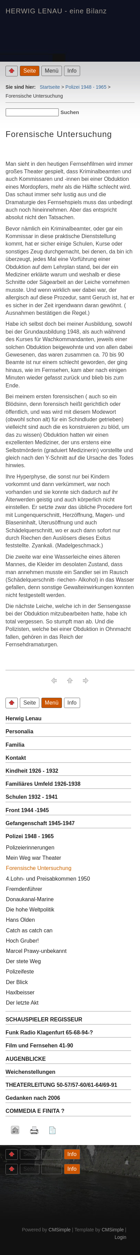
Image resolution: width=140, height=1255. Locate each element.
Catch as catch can (29, 930)
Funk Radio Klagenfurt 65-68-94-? (49, 1032)
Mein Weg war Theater (33, 858)
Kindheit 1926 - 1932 (31, 771)
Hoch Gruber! (22, 941)
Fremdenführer (24, 889)
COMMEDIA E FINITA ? (34, 1111)
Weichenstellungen (30, 1072)
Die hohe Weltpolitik (30, 909)
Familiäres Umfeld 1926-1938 (42, 784)
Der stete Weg (23, 961)
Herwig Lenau (23, 718)
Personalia (19, 731)
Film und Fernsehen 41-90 (39, 1045)
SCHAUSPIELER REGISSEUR (43, 1019)
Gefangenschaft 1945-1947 (40, 823)
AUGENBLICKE (25, 1059)
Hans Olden (20, 920)
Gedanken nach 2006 (32, 1098)
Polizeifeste (20, 971)
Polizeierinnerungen (30, 847)
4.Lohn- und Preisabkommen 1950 (48, 879)
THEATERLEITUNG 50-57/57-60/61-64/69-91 (61, 1085)
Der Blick (17, 982)
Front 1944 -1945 (27, 810)
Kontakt (15, 758)
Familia (14, 745)
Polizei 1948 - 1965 (85, 87)
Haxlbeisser (20, 992)
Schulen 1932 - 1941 (31, 797)
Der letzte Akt (22, 1003)
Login (120, 1237)
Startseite (50, 87)
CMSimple (60, 1229)
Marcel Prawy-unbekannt (36, 951)
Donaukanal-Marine (30, 899)
